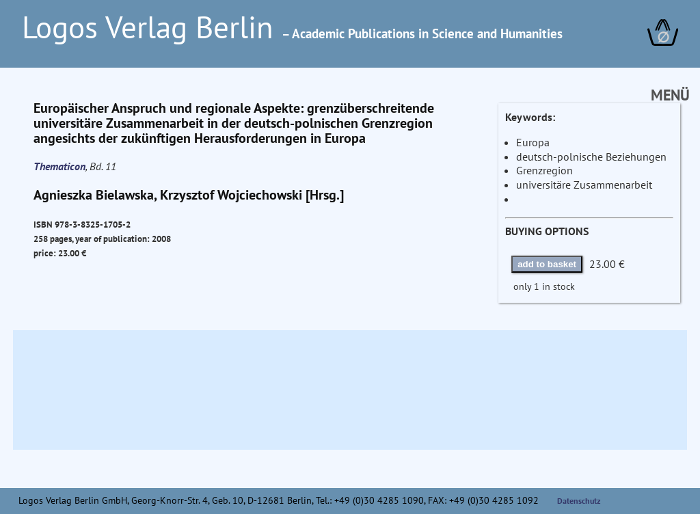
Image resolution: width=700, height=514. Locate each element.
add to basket (546, 264)
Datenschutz (579, 501)
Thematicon (59, 166)
